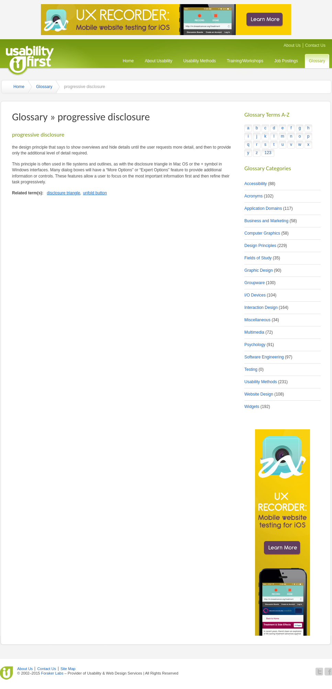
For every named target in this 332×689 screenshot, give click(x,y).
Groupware (254, 282)
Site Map (68, 669)
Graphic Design (258, 270)
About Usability (158, 60)
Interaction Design (261, 307)
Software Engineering (264, 357)
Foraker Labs (52, 673)
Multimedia (254, 332)
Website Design (258, 394)
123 (267, 152)
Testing (250, 369)
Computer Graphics (262, 233)
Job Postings (286, 60)
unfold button (95, 193)
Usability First (30, 59)
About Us (292, 45)
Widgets (251, 406)
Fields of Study (258, 258)
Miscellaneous (257, 319)
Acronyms (253, 196)
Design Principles (260, 245)
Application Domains (263, 208)
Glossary (317, 60)
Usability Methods (199, 60)
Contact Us (315, 45)
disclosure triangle (63, 193)
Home (128, 60)
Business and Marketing (266, 220)
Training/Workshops (245, 60)
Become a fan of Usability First (328, 672)
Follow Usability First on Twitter (319, 672)
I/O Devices (255, 295)
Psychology (254, 344)
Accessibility (255, 183)
